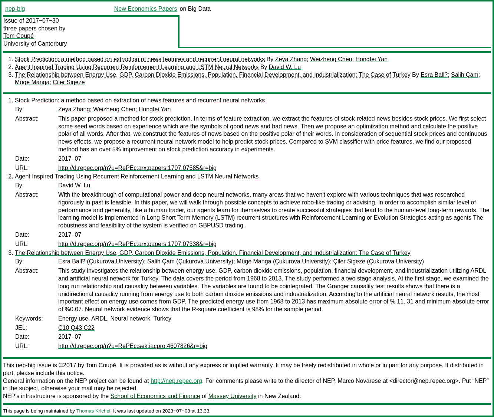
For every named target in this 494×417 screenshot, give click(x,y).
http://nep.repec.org (176, 381)
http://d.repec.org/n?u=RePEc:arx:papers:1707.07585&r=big (137, 168)
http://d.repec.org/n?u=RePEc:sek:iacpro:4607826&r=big (132, 346)
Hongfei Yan (371, 59)
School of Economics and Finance (155, 396)
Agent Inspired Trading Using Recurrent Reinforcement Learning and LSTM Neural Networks (136, 67)
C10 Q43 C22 (76, 328)
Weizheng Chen (331, 59)
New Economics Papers (145, 9)
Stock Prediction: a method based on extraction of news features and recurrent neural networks (140, 59)
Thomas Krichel (93, 411)
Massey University (232, 396)
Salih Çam (464, 75)
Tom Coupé (18, 36)
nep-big (15, 9)
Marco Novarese (359, 381)
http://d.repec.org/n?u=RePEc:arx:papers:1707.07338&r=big (137, 244)
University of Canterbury (35, 43)
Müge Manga (32, 82)
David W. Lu (285, 67)
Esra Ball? (434, 75)
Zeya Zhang (291, 59)
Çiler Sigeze (69, 82)
